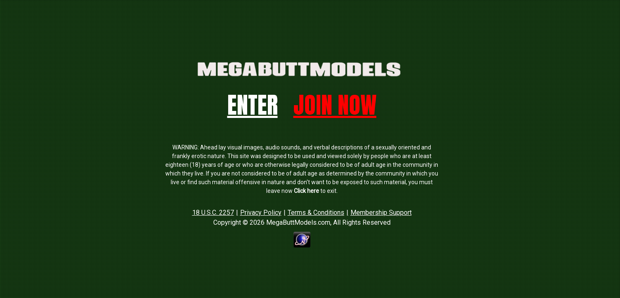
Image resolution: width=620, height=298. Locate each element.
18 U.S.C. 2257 (213, 212)
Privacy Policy (260, 212)
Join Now (335, 105)
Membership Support (381, 212)
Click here (306, 190)
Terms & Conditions (316, 212)
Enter (252, 105)
